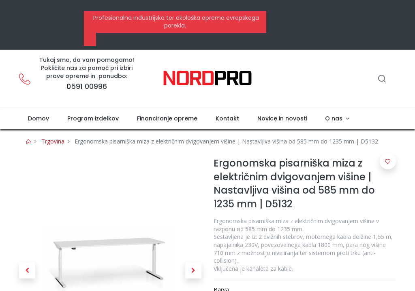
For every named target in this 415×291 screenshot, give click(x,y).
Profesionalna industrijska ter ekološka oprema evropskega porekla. (175, 22)
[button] (27, 270)
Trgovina (52, 141)
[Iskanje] (381, 79)
